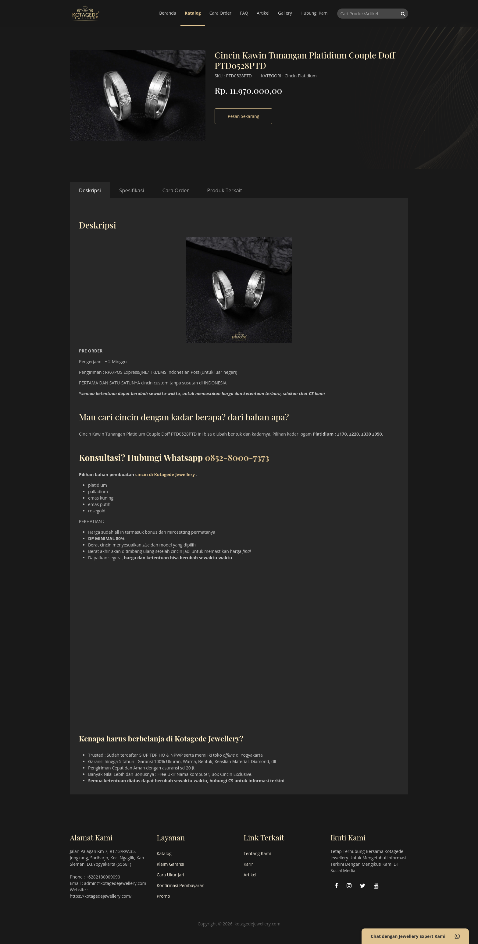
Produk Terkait (224, 190)
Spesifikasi (131, 190)
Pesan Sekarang (243, 116)
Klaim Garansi (170, 864)
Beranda (167, 13)
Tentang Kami (257, 853)
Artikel (263, 13)
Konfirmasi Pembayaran (181, 885)
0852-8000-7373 (237, 457)
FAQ (244, 13)
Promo (163, 896)
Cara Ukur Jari (170, 875)
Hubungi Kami (315, 13)
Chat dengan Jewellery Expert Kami (415, 936)
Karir (248, 864)
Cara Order (220, 13)
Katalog (193, 13)
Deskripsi (90, 190)
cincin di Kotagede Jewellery (165, 474)
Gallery (285, 13)
